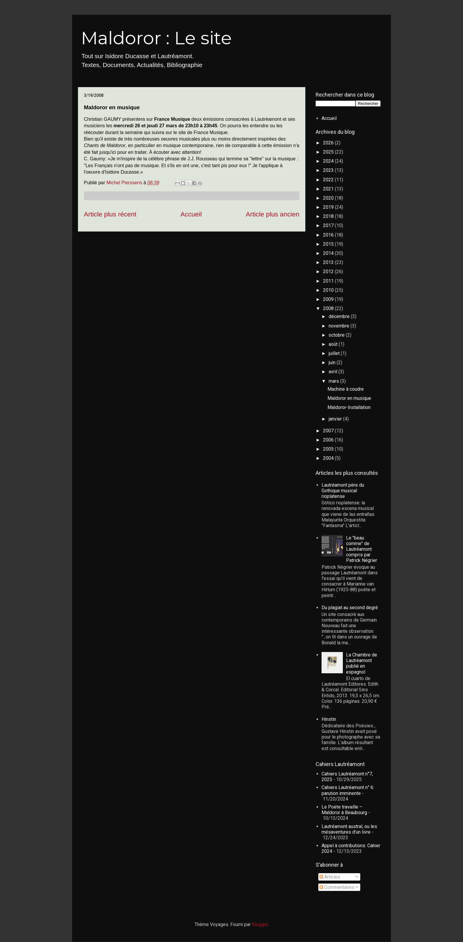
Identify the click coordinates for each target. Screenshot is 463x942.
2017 (329, 225)
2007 (329, 430)
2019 (329, 207)
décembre (340, 316)
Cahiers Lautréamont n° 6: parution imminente (348, 790)
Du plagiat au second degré (350, 607)
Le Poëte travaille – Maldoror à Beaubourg (344, 809)
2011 (329, 281)
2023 (329, 170)
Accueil (191, 214)
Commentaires (336, 887)
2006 (329, 440)
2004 (329, 458)
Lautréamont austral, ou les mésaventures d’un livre (349, 829)
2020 (329, 198)
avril (333, 371)
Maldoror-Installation (349, 407)
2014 (329, 253)
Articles (329, 877)
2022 (329, 179)
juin (333, 362)
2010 (329, 290)
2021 (329, 189)
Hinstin (329, 719)
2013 (329, 262)
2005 (329, 449)
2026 (329, 143)
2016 (329, 235)
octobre (337, 335)
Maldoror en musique (349, 398)
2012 (329, 271)
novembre (339, 326)
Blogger (260, 924)
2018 (329, 216)
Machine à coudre (345, 389)
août (334, 344)
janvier (336, 419)
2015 (329, 244)
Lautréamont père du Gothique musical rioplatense (343, 490)
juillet (335, 353)
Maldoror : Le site (156, 38)
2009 (329, 299)
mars (334, 381)
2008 (329, 308)
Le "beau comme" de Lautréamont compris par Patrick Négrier (361, 549)
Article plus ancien (272, 214)
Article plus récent (110, 214)
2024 (329, 161)
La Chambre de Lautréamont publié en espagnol (361, 663)
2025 (329, 152)
